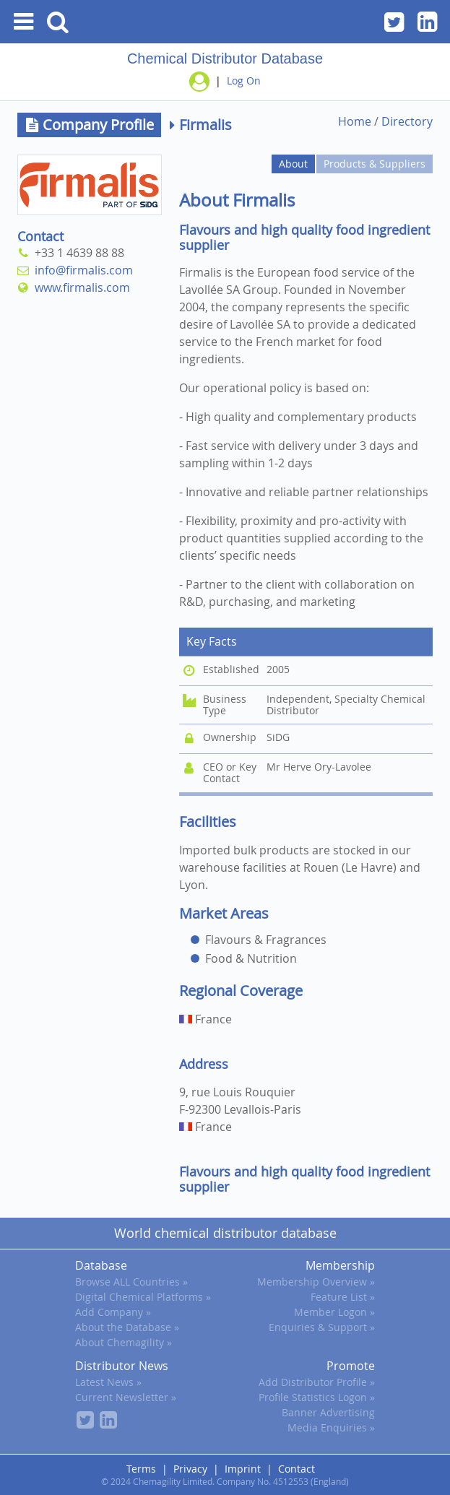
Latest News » (108, 1382)
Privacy (190, 1469)
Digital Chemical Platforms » (143, 1297)
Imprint (243, 1469)
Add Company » (113, 1312)
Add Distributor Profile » (317, 1382)
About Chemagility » (123, 1342)
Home (354, 121)
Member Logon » (334, 1312)
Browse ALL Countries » (131, 1281)
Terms (141, 1469)
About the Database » (127, 1327)
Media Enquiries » (331, 1427)
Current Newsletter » (125, 1397)
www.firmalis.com (79, 287)
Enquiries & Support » (322, 1327)
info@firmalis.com (81, 270)
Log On (244, 80)
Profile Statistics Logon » (317, 1397)
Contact (296, 1469)
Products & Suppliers (374, 163)
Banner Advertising (328, 1412)
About (293, 163)
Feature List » (343, 1297)
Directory (407, 121)
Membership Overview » (316, 1281)
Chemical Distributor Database (225, 58)
